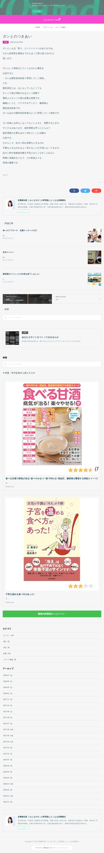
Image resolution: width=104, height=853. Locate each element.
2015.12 (7, 803)
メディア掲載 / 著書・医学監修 (62, 27)
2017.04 (8, 742)
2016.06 (7, 766)
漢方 (6, 642)
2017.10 (7, 706)
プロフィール (48, 27)
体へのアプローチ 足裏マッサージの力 (20, 230)
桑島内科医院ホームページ (51, 614)
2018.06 (7, 682)
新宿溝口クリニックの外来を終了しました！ (22, 274)
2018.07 (7, 676)
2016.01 (8, 796)
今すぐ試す (37, 11)
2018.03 (7, 688)
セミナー (8, 636)
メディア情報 (9, 660)
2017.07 (7, 724)
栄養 (5, 42)
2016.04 (7, 778)
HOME (37, 27)
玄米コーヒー (8, 252)
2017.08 (7, 718)
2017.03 (7, 748)
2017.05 (8, 736)
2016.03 (8, 784)
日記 (6, 648)
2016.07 (7, 760)
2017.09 (7, 712)
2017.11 (7, 700)
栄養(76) (5, 175)
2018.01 (7, 694)
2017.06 (8, 730)
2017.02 (7, 754)
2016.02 (7, 790)
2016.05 (7, 772)
